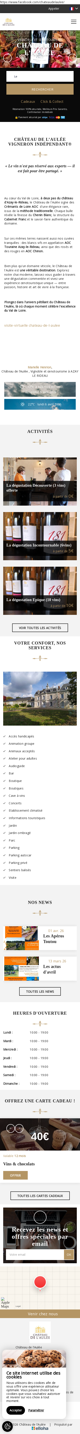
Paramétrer (36, 1410)
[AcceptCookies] (7, 1426)
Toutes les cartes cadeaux (40, 1196)
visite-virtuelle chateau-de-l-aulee (32, 325)
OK (69, 1254)
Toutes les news (40, 991)
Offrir (15, 1175)
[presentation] (10, 1128)
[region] (34, 1384)
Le (15, 76)
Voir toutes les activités (40, 628)
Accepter (16, 1410)
